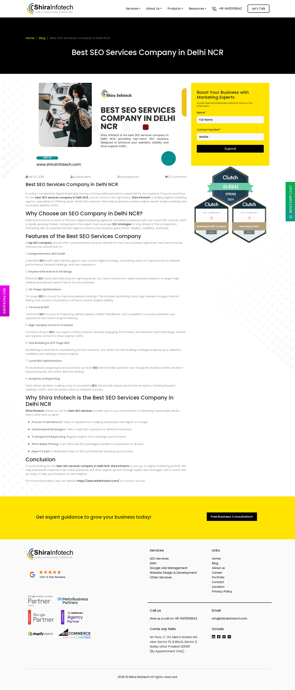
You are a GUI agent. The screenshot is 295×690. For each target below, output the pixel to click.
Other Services (161, 579)
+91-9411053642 (227, 8)
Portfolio (218, 579)
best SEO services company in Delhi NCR (61, 197)
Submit (230, 148)
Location (218, 588)
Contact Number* (208, 130)
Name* (201, 112)
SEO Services (159, 560)
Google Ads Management (169, 569)
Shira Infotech (141, 197)
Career (217, 574)
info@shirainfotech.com (229, 620)
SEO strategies (121, 224)
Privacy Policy (222, 593)
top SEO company (40, 243)
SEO (42, 261)
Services (132, 8)
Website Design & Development (173, 574)
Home (30, 38)
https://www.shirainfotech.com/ (98, 481)
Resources (196, 8)
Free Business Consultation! (232, 517)
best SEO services (80, 411)
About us (218, 569)
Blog (42, 38)
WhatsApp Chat (290, 201)
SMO (153, 565)
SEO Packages (4, 301)
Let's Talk (258, 8)
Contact (218, 584)
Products (174, 8)
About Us (153, 8)
